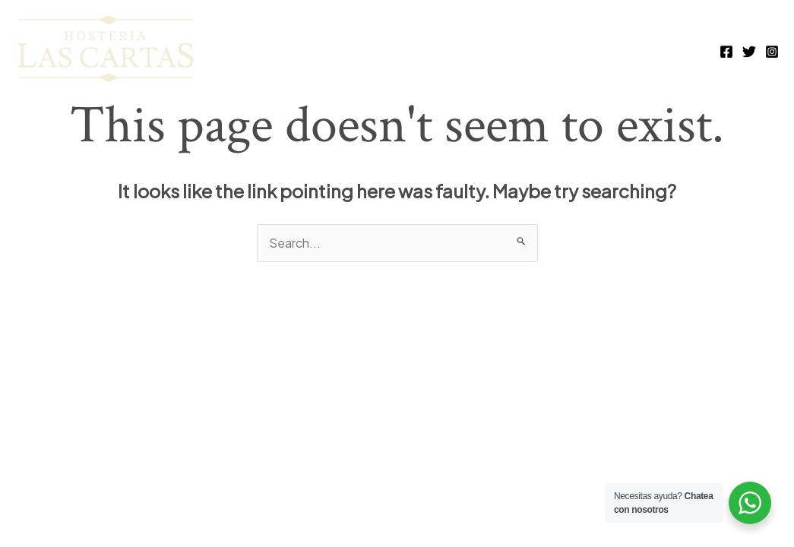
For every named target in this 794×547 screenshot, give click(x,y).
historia (663, 50)
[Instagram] (772, 51)
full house (370, 50)
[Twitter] (749, 51)
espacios (579, 50)
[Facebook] (726, 51)
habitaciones (478, 50)
